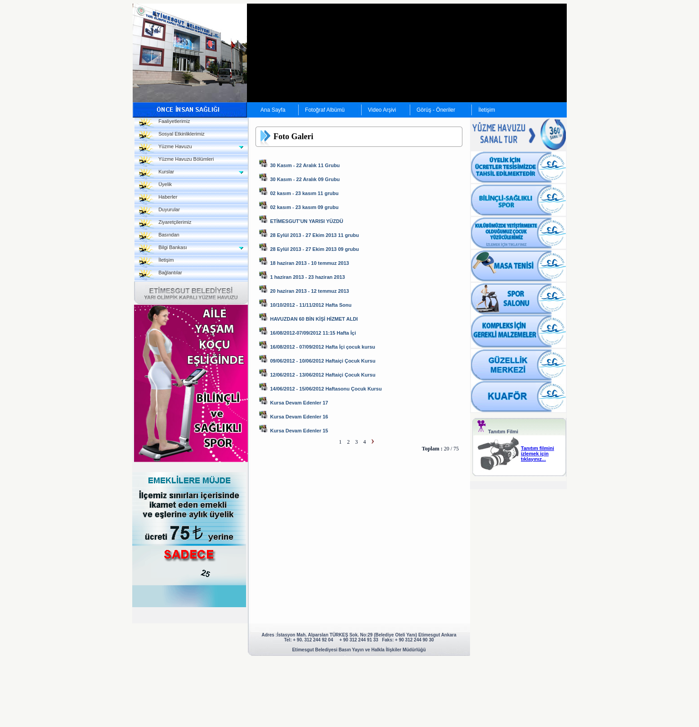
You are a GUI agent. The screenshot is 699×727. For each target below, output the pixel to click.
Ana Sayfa (272, 110)
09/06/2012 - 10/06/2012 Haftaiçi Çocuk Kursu (322, 361)
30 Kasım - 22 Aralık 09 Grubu (305, 179)
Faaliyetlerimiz (164, 123)
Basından (159, 237)
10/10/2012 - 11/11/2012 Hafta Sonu (310, 305)
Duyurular (159, 212)
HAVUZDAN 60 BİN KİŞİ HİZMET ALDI (314, 319)
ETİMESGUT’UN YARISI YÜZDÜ (306, 221)
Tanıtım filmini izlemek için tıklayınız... (537, 453)
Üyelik (155, 187)
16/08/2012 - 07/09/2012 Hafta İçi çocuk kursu (322, 347)
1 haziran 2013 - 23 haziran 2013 (307, 277)
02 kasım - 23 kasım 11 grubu (304, 193)
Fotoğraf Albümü (325, 110)
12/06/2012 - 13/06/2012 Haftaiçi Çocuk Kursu (322, 374)
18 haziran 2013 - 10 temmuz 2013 (309, 263)
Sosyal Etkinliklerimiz (172, 136)
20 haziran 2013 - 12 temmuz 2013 (309, 291)
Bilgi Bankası (163, 250)
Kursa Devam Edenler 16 (299, 416)
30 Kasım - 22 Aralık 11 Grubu (305, 165)
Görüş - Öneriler (436, 110)
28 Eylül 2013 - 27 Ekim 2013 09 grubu (314, 249)
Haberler (158, 199)
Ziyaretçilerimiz (165, 224)
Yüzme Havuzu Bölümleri (176, 161)
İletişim (486, 110)
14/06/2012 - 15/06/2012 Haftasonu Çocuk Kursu (325, 388)
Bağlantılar (160, 275)
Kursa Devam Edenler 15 (299, 430)
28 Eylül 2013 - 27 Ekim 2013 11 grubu (314, 235)
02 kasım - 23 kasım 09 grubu (304, 207)
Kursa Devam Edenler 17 (299, 402)
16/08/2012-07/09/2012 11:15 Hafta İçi (313, 333)
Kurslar (156, 174)
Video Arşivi (382, 110)
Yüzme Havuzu (165, 149)
